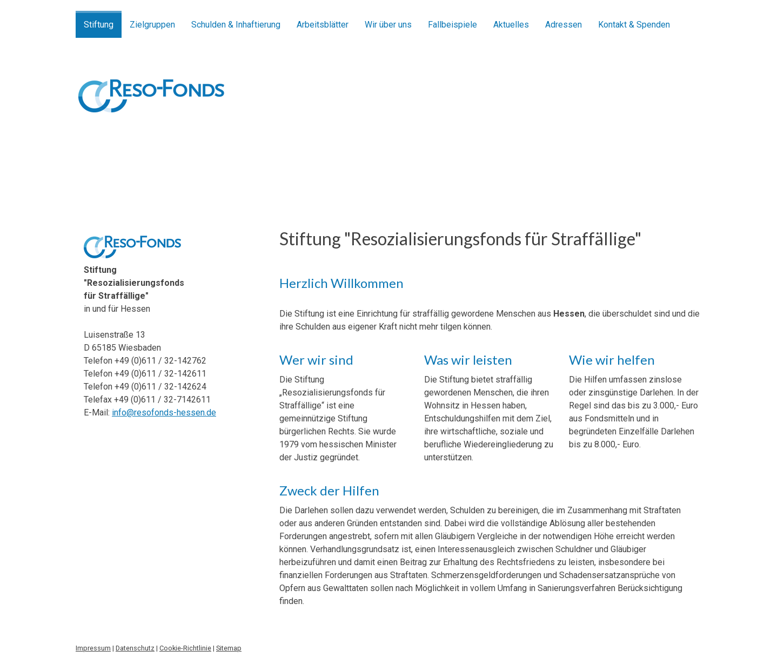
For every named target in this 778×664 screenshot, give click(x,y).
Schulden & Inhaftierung (235, 24)
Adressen (563, 24)
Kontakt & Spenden (634, 24)
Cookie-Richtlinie (185, 648)
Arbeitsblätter (322, 24)
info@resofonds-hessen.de (164, 412)
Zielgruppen (152, 24)
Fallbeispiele (452, 24)
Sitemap (229, 648)
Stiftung (98, 24)
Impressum (93, 648)
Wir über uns (388, 24)
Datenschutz (135, 648)
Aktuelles (511, 24)
